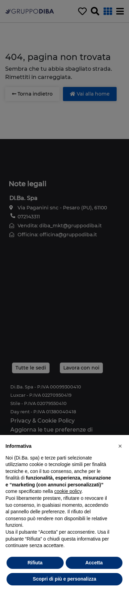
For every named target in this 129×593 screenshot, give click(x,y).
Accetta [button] (94, 562)
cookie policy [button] (68, 491)
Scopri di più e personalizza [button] (64, 579)
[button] (120, 446)
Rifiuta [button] (35, 562)
